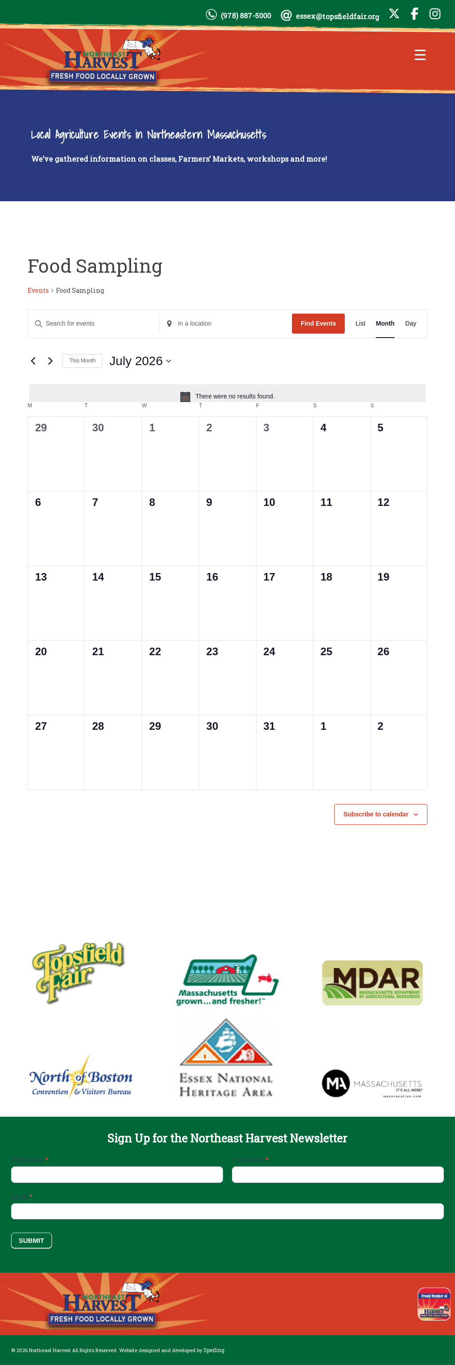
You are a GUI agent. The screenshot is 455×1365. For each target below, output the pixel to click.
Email (21, 1196)
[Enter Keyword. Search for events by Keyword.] (94, 324)
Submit (31, 1240)
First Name (29, 1159)
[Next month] (50, 361)
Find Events (318, 323)
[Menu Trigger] (420, 54)
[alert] (227, 396)
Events (38, 290)
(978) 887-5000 (246, 15)
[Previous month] (33, 361)
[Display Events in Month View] (385, 324)
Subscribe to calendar (375, 814)
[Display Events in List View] (360, 324)
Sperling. (215, 1349)
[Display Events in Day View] (410, 324)
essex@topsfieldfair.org (337, 16)
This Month (82, 361)
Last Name (250, 1159)
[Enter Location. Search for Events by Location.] (225, 324)
